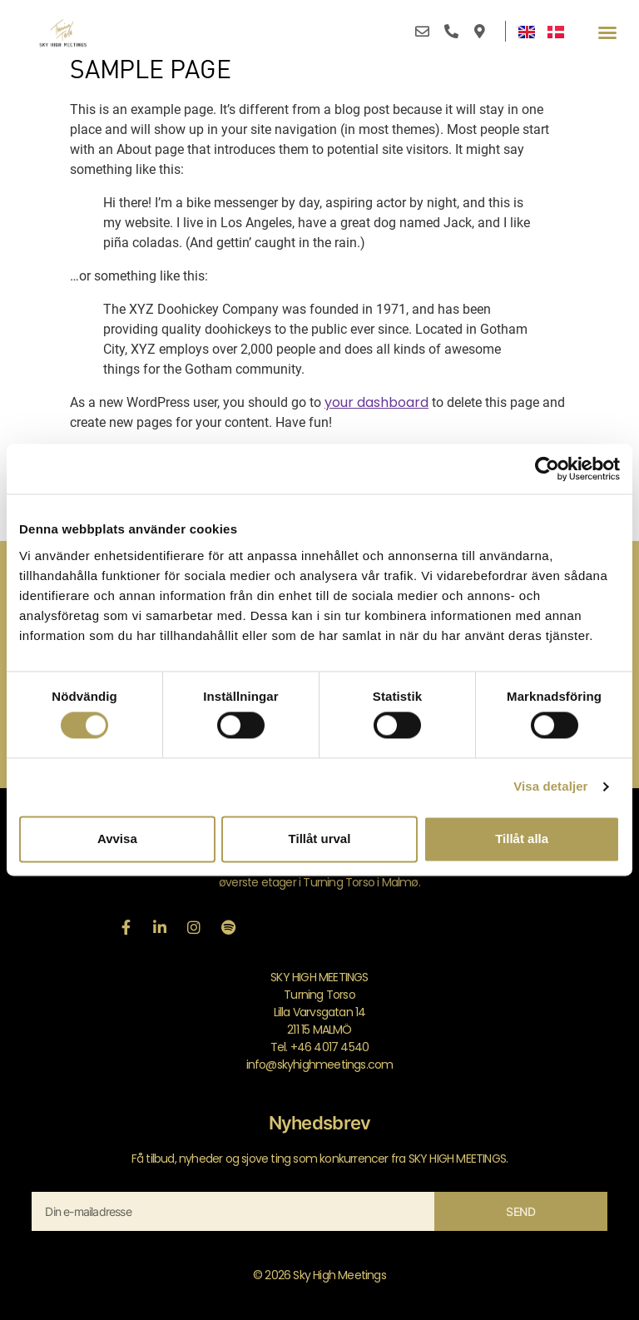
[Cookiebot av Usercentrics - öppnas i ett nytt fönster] (547, 468)
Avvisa (117, 838)
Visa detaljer (550, 787)
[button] (607, 32)
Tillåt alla (521, 838)
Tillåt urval (320, 838)
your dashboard (376, 402)
